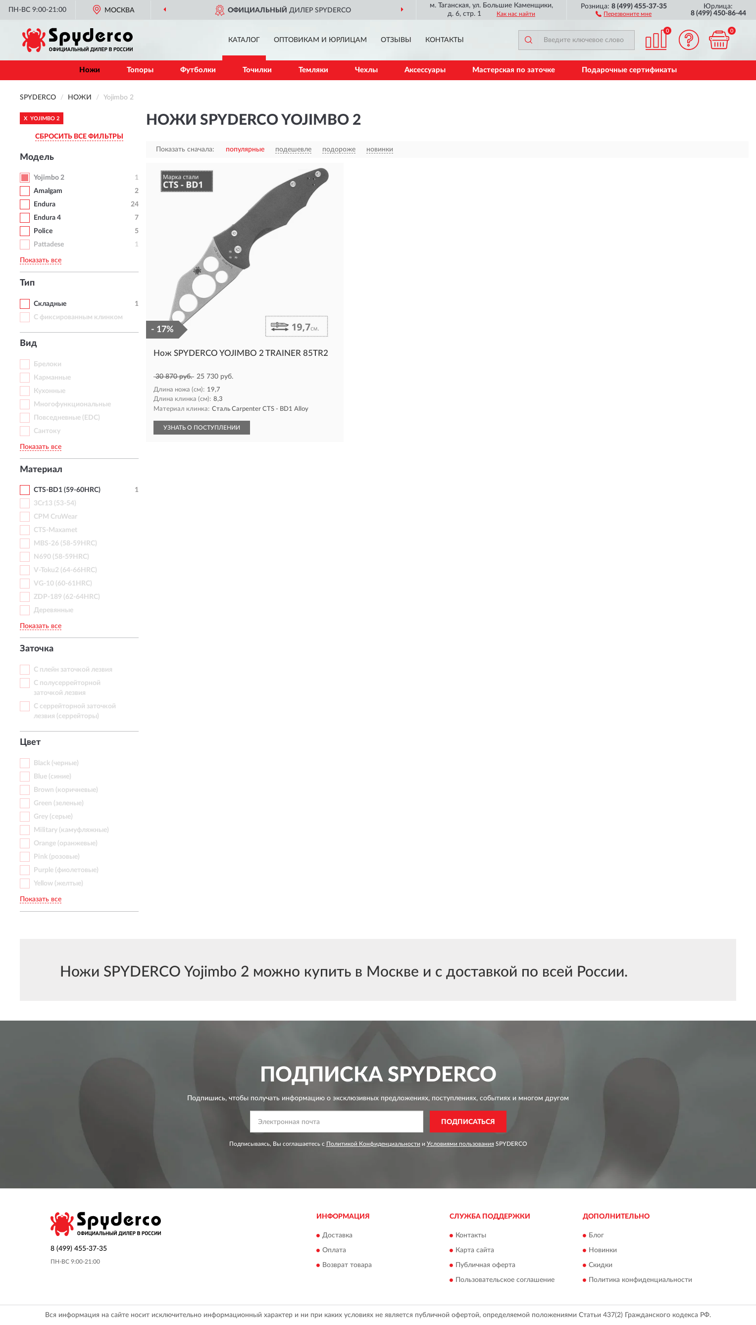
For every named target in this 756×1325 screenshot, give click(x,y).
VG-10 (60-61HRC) (63, 583)
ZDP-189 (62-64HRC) (67, 596)
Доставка (337, 1235)
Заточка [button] (36, 648)
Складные (50, 303)
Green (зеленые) (59, 803)
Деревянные (53, 610)
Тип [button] (27, 283)
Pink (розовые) (57, 856)
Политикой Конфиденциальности (373, 1144)
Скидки (600, 1265)
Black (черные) (56, 763)
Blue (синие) (52, 776)
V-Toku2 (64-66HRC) (65, 570)
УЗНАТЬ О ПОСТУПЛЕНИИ (201, 428)
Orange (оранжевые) (66, 843)
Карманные (52, 377)
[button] (624, 13)
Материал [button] (41, 469)
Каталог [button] (244, 40)
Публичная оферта (485, 1265)
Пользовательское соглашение (504, 1279)
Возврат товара (347, 1265)
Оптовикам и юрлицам (320, 40)
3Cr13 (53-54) (55, 503)
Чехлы (366, 70)
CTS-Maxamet (55, 530)
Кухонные (49, 391)
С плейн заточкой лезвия (73, 669)
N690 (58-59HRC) (61, 556)
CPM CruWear (55, 516)
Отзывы (396, 40)
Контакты (444, 40)
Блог (596, 1235)
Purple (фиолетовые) (66, 870)
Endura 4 (47, 217)
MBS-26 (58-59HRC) (65, 543)
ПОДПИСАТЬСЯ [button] (468, 1122)
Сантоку (47, 431)
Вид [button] (28, 343)
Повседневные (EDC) (67, 417)
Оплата (334, 1250)
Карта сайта (474, 1250)
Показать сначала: (185, 149)
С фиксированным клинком (78, 317)
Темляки (313, 70)
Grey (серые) (53, 816)
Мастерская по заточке (513, 70)
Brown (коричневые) (66, 789)
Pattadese (49, 244)
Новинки (603, 1250)
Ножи (89, 70)
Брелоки (47, 364)
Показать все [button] (40, 260)
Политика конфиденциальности (640, 1279)
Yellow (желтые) (58, 883)
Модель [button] (37, 157)
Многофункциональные (72, 404)
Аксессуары (425, 70)
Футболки (198, 70)
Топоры (140, 70)
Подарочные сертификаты (629, 70)
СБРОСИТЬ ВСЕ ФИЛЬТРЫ (79, 136)
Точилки (257, 70)
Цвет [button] (30, 742)
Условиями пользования (460, 1144)
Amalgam (48, 191)
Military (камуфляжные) (71, 830)
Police (43, 231)
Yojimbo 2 (49, 177)
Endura (44, 204)
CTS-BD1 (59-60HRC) (67, 490)
